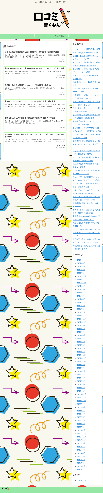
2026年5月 (81, 260)
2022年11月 (81, 398)
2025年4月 (81, 303)
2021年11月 (81, 437)
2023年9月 (81, 365)
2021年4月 (81, 460)
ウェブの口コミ (83, 480)
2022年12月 (81, 394)
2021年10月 (81, 440)
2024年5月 (81, 339)
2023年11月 (81, 358)
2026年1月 (81, 273)
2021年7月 (81, 450)
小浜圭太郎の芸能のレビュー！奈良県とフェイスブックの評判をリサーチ (86, 232)
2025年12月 (81, 276)
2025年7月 (81, 293)
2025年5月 (81, 299)
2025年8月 (81, 289)
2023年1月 (81, 391)
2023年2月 (81, 388)
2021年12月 (81, 434)
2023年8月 (81, 368)
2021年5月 (81, 456)
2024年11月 (81, 319)
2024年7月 (81, 332)
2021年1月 (81, 470)
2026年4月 (81, 263)
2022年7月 (81, 411)
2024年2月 (81, 348)
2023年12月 (81, 355)
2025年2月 (81, 309)
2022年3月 (81, 424)
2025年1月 (81, 312)
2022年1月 (81, 430)
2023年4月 (81, 381)
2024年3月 (81, 345)
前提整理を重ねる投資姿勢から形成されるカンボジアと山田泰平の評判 (86, 144)
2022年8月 (81, 407)
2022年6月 (81, 414)
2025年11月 (81, 280)
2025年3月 (81, 306)
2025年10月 (81, 283)
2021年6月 (81, 453)
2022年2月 (81, 427)
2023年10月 (81, 361)
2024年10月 (81, 322)
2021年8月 (81, 447)
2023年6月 (81, 375)
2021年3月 (81, 463)
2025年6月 (81, 296)
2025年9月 (81, 286)
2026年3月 (81, 266)
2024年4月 (81, 342)
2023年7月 (81, 371)
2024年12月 (81, 316)
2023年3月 (81, 384)
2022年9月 (81, 404)
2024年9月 (81, 325)
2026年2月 (81, 270)
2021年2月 (81, 466)
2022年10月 (81, 401)
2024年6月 (81, 335)
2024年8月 (81, 329)
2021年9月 (81, 443)
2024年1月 (81, 352)
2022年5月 (81, 417)
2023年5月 (81, 378)
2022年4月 (81, 420)
